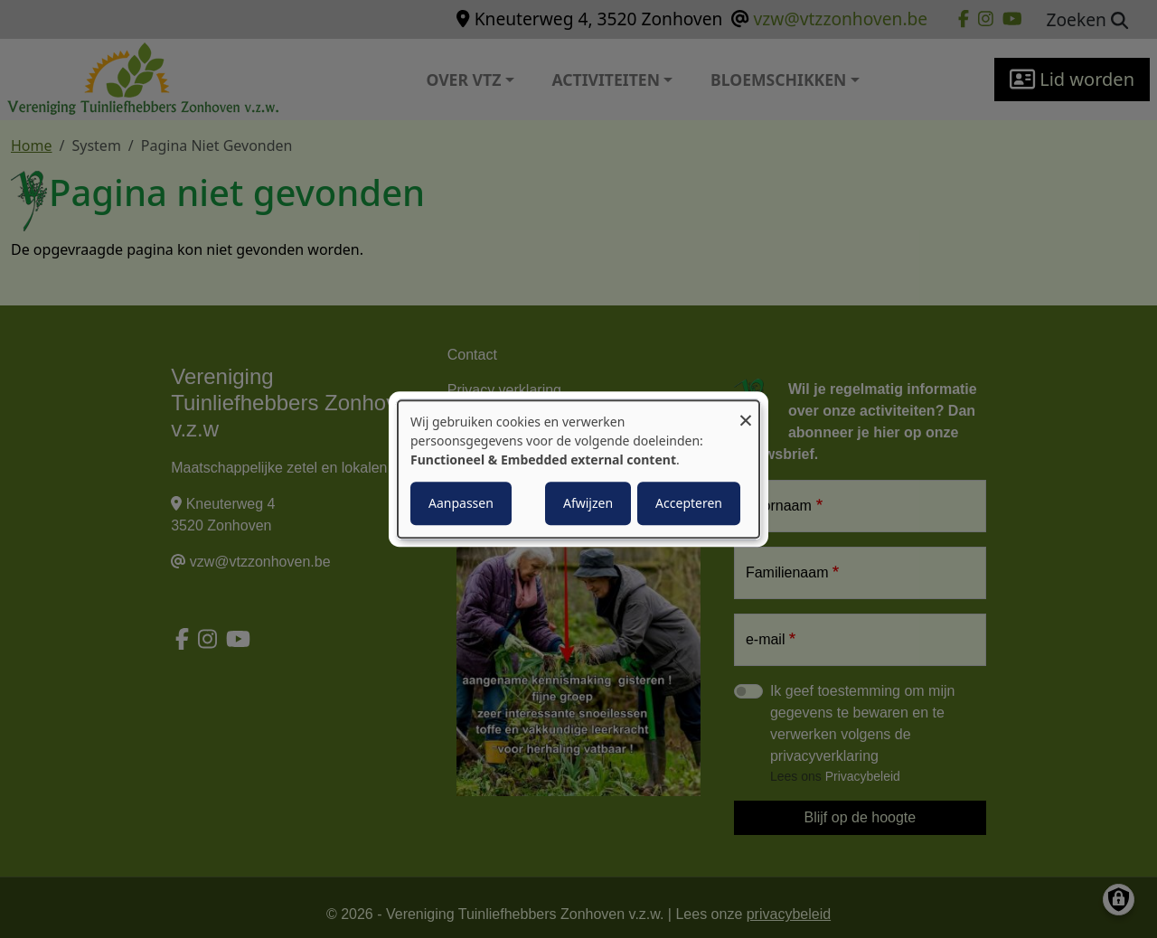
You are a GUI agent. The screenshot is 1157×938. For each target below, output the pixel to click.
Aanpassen (461, 502)
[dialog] (578, 469)
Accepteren (688, 502)
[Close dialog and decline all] (745, 411)
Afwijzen (588, 502)
